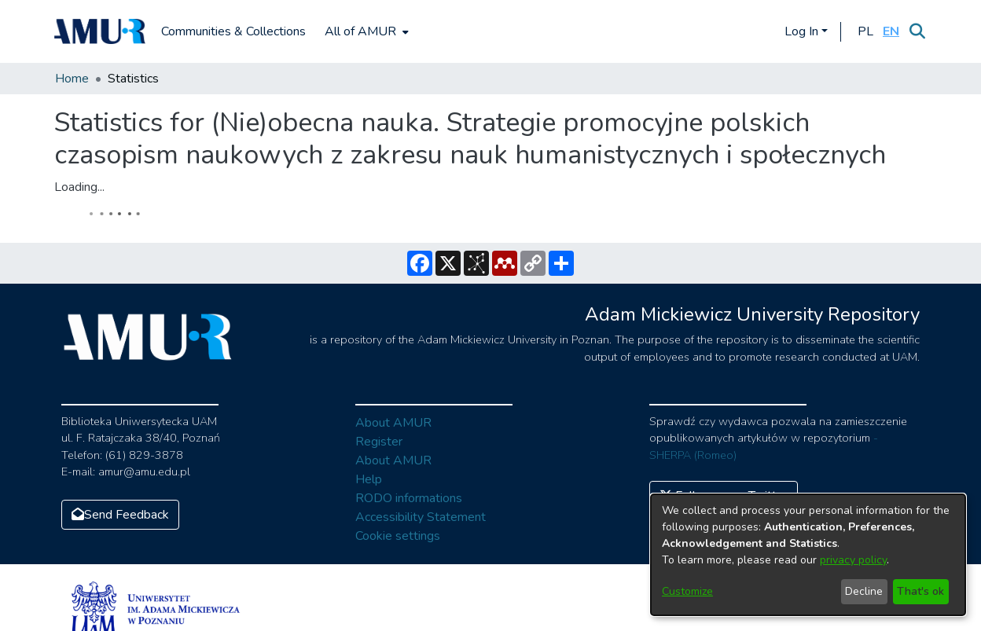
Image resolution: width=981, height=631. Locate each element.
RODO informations (408, 498)
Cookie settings (397, 536)
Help (368, 479)
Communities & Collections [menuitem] (233, 31)
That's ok (920, 591)
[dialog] (808, 554)
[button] (865, 31)
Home (72, 78)
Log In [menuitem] (801, 31)
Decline (864, 591)
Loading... (79, 187)
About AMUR (393, 422)
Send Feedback (120, 514)
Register (378, 441)
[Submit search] (917, 31)
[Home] (99, 31)
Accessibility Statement (420, 517)
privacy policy (853, 559)
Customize (687, 591)
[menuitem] (365, 31)
